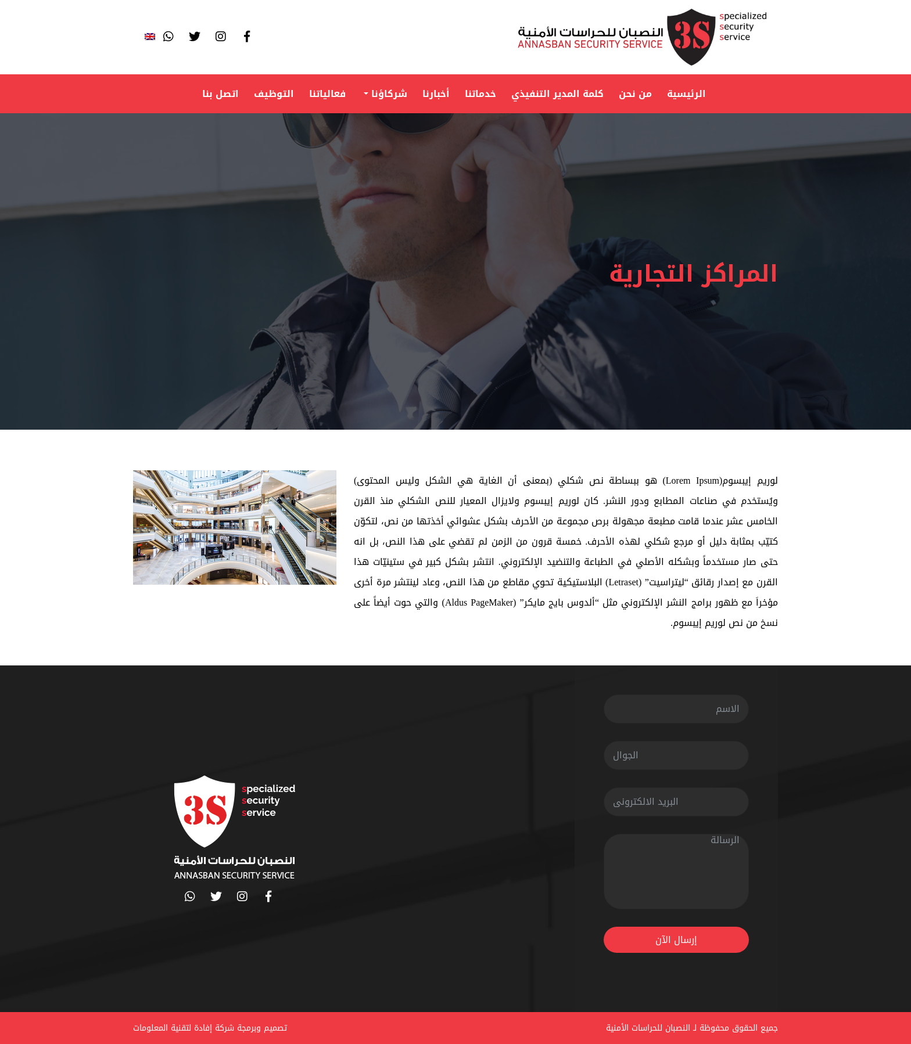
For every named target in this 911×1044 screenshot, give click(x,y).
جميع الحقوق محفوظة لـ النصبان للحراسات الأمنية (692, 1028)
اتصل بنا (220, 94)
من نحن (635, 94)
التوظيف (274, 94)
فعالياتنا (327, 94)
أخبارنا (436, 94)
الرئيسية (686, 94)
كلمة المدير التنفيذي (557, 94)
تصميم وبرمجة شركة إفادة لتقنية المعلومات (210, 1028)
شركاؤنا (387, 94)
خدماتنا (480, 94)
